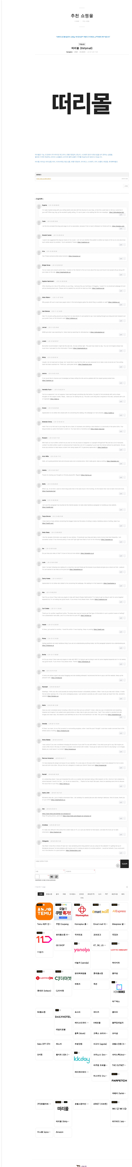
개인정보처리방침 (71, 1151)
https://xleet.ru (54, 369)
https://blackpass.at (84, 631)
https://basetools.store (85, 334)
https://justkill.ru (109, 382)
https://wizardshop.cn (76, 539)
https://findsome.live (63, 700)
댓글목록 (39, 169)
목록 (126, 156)
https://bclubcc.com (118, 196)
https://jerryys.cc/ (86, 445)
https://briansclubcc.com (73, 820)
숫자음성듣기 (52, 846)
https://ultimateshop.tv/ (97, 302)
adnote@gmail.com (16, 53)
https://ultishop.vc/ (71, 288)
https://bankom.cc (47, 350)
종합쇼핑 (49, 864)
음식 (57, 864)
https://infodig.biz (56, 647)
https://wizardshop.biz (114, 684)
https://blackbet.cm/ (113, 431)
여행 (64, 864)
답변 (121, 184)
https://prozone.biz (100, 735)
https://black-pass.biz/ (97, 399)
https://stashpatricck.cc (58, 769)
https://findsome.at (48, 615)
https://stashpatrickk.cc (80, 318)
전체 (40, 864)
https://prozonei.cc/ (74, 226)
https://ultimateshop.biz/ (116, 182)
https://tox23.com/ (48, 493)
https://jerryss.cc (64, 753)
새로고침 (56, 846)
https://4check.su (86, 585)
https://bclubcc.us (53, 666)
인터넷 (81, 864)
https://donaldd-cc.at (87, 523)
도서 (99, 864)
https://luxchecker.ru (109, 553)
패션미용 (115, 864)
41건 (76, 52)
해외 (122, 864)
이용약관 (79, 1151)
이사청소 (72, 864)
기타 (81, 868)
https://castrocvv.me (101, 569)
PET (106, 864)
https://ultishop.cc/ (114, 272)
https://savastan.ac (107, 509)
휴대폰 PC (91, 864)
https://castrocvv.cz (83, 212)
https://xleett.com (99, 599)
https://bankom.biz (55, 802)
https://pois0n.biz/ (47, 477)
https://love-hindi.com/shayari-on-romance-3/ (56, 783)
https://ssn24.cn (102, 417)
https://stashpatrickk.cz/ (63, 242)
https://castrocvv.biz (98, 258)
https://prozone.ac (70, 719)
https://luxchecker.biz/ (49, 461)
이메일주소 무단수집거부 (91, 1151)
